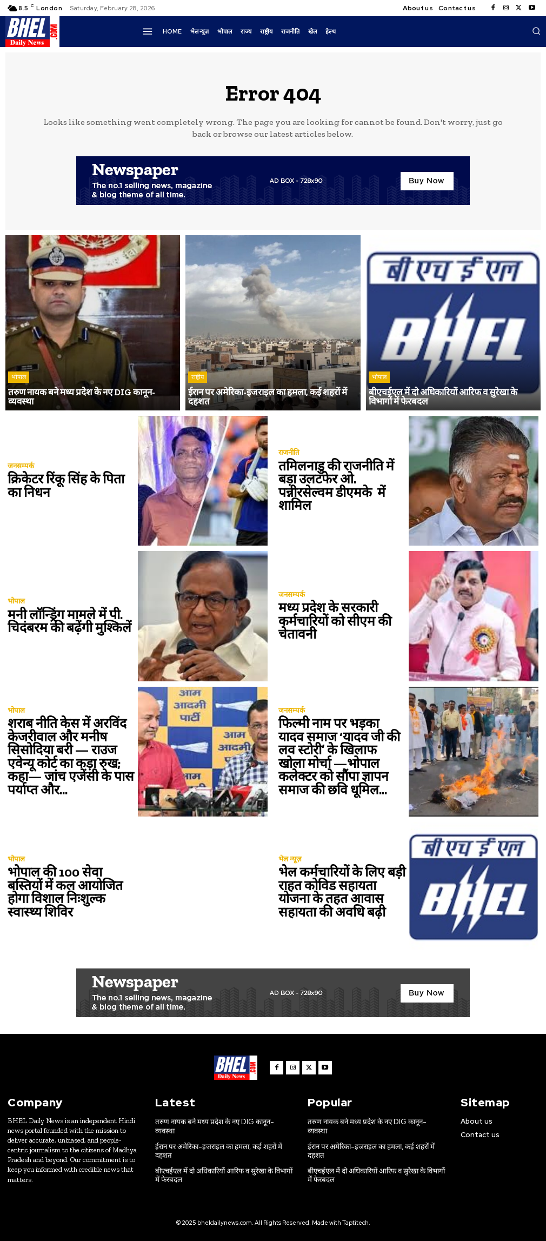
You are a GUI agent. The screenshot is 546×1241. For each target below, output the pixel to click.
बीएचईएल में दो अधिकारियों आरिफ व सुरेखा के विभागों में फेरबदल (222, 1165)
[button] (536, 30)
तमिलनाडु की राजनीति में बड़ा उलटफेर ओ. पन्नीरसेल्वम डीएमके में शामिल (333, 486)
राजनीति (288, 453)
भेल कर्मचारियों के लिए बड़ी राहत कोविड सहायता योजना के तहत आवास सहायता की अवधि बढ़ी (338, 892)
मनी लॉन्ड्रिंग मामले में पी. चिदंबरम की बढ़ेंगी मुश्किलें (67, 621)
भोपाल (18, 386)
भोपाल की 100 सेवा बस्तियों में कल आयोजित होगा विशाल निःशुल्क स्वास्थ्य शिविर (71, 892)
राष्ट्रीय (197, 378)
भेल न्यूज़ (290, 859)
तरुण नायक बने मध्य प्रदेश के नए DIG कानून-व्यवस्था (223, 1121)
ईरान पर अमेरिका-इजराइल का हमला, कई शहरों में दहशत (217, 1142)
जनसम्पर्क (21, 466)
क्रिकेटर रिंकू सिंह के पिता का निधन (71, 486)
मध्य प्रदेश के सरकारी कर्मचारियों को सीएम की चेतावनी (331, 621)
